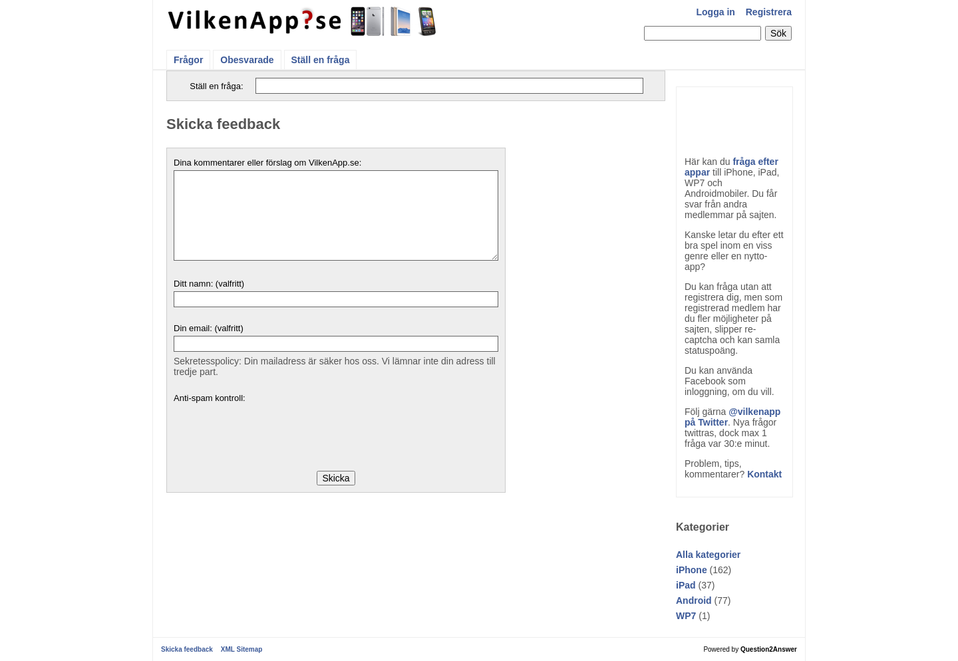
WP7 (686, 615)
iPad (686, 585)
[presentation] (275, 432)
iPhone (691, 570)
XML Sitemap (242, 649)
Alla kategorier (708, 554)
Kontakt (764, 474)
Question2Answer (768, 649)
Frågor (188, 60)
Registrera (769, 12)
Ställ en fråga (320, 60)
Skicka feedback (187, 649)
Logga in (716, 12)
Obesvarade (246, 60)
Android (694, 600)
